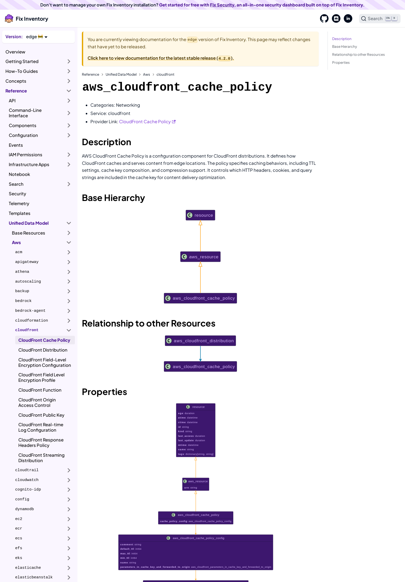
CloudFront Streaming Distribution (41, 457)
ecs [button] (18, 538)
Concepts (15, 81)
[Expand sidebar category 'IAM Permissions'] (69, 154)
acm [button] (18, 252)
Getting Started (21, 61)
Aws (16, 242)
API (12, 100)
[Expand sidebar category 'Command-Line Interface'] (69, 113)
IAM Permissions (25, 154)
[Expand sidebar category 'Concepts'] (69, 81)
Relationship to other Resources (358, 54)
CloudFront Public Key (41, 415)
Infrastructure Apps (29, 164)
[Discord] (334, 18)
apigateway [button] (27, 262)
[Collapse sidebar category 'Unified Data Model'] (69, 223)
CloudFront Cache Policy (44, 340)
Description (342, 38)
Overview (15, 52)
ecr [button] (18, 528)
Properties (341, 62)
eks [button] (18, 558)
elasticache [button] (28, 567)
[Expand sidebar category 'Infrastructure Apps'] (69, 164)
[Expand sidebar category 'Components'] (69, 125)
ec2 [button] (18, 519)
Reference (16, 91)
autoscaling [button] (28, 281)
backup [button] (22, 291)
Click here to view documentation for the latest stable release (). (161, 58)
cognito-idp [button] (28, 489)
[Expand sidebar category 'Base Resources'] (69, 232)
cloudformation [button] (31, 320)
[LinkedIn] (346, 18)
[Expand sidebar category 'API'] (69, 100)
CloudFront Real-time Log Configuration (40, 427)
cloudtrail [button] (27, 470)
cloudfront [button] (27, 330)
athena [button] (22, 271)
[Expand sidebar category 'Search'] (69, 184)
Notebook (19, 174)
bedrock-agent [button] (30, 310)
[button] (37, 36)
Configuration (23, 135)
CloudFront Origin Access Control (37, 402)
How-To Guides (21, 71)
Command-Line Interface (25, 112)
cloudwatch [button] (27, 480)
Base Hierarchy (344, 46)
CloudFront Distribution (42, 350)
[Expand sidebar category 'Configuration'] (69, 135)
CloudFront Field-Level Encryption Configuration (44, 362)
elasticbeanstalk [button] (34, 577)
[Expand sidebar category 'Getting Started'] (69, 61)
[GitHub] (323, 18)
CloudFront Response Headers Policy (41, 442)
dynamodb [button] (24, 509)
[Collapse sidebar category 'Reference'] (69, 90)
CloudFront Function (39, 390)
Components (22, 125)
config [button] (22, 499)
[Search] (380, 18)
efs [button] (18, 548)
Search (16, 184)
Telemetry (19, 203)
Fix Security (222, 4)
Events (16, 145)
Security (17, 193)
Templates (19, 213)
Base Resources (28, 233)
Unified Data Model (29, 223)
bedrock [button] (23, 301)
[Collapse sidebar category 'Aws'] (69, 242)
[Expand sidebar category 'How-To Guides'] (69, 71)
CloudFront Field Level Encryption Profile (41, 377)
